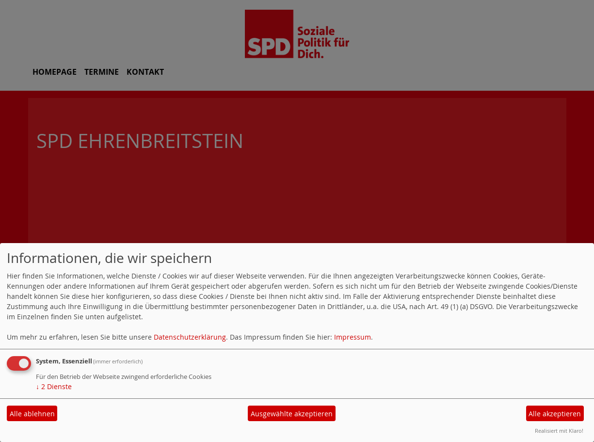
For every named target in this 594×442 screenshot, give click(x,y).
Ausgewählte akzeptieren (292, 413)
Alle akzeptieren (555, 413)
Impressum (352, 337)
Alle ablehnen (32, 413)
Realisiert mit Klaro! (559, 430)
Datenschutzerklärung (190, 337)
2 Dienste (54, 386)
